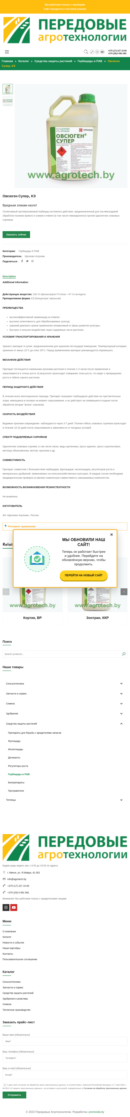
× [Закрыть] (111, 534)
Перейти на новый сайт (84, 575)
